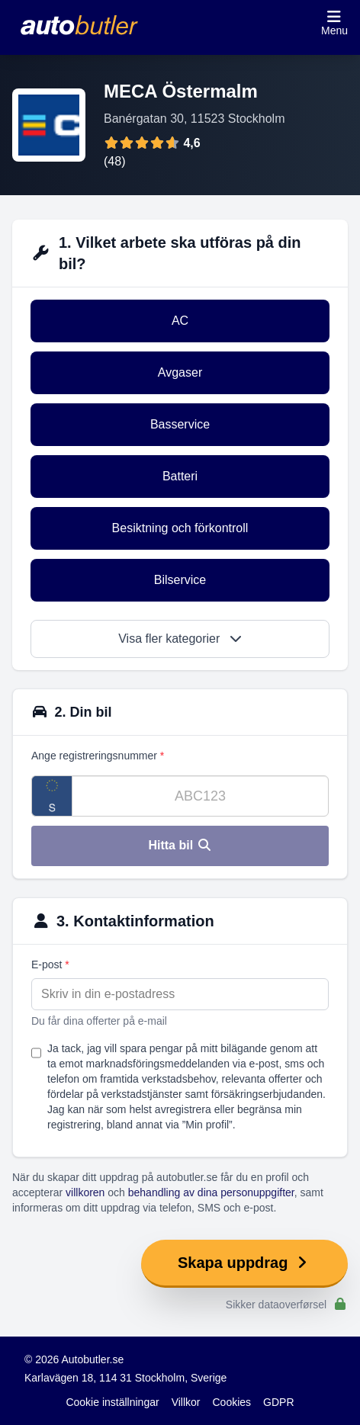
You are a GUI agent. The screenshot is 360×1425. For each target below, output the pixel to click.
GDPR (278, 1402)
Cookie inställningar (112, 1402)
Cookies (232, 1402)
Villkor (186, 1402)
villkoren (85, 1192)
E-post (50, 964)
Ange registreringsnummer (97, 755)
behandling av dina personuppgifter (211, 1192)
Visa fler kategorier (180, 638)
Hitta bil (179, 845)
